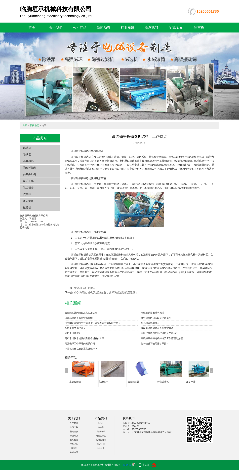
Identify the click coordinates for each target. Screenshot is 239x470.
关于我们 (55, 27)
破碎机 (27, 207)
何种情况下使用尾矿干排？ (155, 343)
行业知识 (127, 27)
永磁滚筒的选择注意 (75, 328)
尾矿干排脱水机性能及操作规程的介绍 (84, 338)
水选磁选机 (75, 381)
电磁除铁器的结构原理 (152, 312)
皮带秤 (27, 194)
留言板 (199, 27)
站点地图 (74, 452)
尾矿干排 (28, 181)
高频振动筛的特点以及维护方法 (157, 328)
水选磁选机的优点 (84, 288)
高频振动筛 (29, 174)
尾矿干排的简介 (73, 333)
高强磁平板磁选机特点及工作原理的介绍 (162, 338)
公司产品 (79, 27)
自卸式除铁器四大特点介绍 (79, 317)
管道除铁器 (133, 381)
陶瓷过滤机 (29, 167)
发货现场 (175, 27)
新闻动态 (103, 27)
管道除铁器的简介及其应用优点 (81, 312)
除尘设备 (28, 187)
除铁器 (27, 154)
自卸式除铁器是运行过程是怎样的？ (159, 333)
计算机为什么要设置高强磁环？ (81, 348)
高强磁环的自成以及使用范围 (156, 317)
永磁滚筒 (28, 200)
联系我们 (151, 27)
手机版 (145, 464)
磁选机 (27, 147)
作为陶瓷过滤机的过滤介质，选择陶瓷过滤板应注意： (106, 292)
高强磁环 (28, 161)
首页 (32, 27)
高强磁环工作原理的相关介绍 (80, 343)
